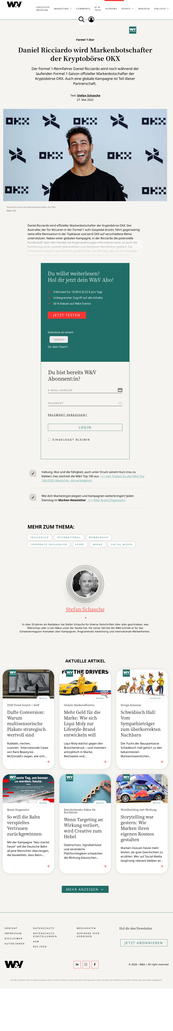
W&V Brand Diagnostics (109, 500)
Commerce (83, 8)
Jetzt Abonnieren (144, 943)
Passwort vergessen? (67, 415)
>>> (90, 500)
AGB (36, 941)
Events (126, 8)
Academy (111, 8)
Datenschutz (43, 928)
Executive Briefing (43, 8)
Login (85, 427)
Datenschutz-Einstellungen (45, 935)
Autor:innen (15, 943)
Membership (99, 537)
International (69, 537)
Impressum (13, 933)
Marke (98, 544)
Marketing (61, 8)
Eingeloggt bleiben (71, 439)
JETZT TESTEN (66, 315)
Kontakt (11, 928)
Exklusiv (160, 8)
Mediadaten (86, 928)
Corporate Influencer (48, 544)
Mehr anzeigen (85, 889)
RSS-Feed (40, 946)
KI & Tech (98, 8)
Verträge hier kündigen (88, 935)
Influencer (39, 537)
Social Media (122, 544)
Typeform (59, 339)
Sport (80, 544)
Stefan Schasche (88, 95)
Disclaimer (14, 938)
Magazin (144, 8)
